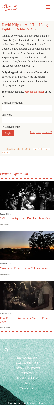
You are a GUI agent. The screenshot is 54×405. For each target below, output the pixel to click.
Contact (33, 403)
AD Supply (27, 383)
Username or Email (12, 102)
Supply (42, 403)
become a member (34, 91)
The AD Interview (27, 357)
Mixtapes (27, 372)
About (25, 403)
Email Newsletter (27, 378)
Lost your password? (41, 132)
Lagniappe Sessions (27, 362)
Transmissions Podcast (27, 367)
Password (7, 114)
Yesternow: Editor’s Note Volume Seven (24, 268)
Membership (27, 388)
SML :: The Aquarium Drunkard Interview (25, 218)
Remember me (12, 126)
